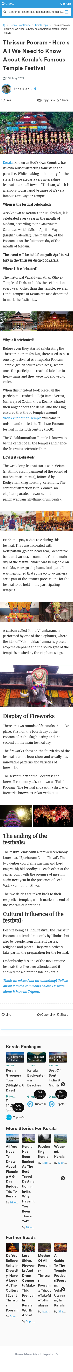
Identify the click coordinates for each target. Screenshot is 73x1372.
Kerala (8, 162)
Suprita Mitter (34, 1321)
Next (62, 1084)
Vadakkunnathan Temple (22, 418)
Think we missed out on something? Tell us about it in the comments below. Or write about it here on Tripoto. (35, 986)
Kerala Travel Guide (20, 25)
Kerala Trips (41, 25)
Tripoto (14, 1202)
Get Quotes (18, 1107)
